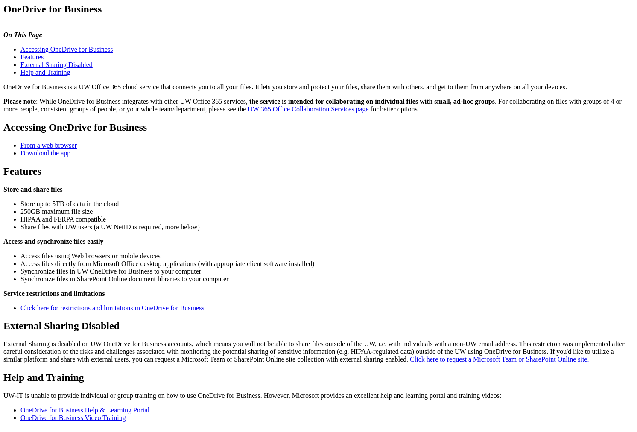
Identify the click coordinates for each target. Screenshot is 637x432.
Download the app (45, 153)
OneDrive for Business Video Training (73, 417)
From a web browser (48, 145)
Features (32, 57)
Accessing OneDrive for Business (66, 49)
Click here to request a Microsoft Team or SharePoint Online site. (499, 359)
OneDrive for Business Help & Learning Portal (84, 410)
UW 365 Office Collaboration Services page (308, 109)
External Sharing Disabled (56, 64)
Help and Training (45, 72)
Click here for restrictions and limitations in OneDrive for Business (112, 308)
